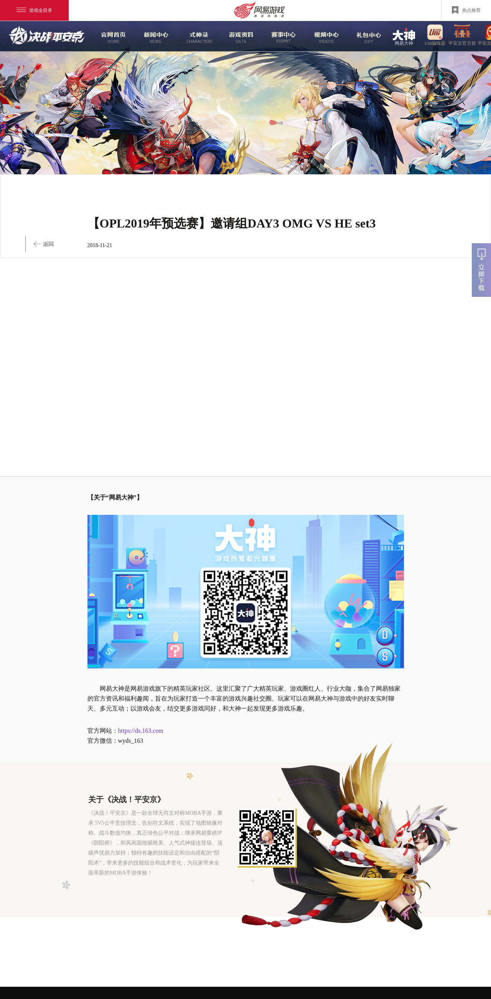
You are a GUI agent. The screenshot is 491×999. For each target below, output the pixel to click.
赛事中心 (280, 36)
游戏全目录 (34, 10)
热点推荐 (466, 10)
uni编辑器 (435, 36)
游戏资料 (237, 36)
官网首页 (109, 36)
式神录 (194, 36)
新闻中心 (152, 36)
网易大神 (404, 36)
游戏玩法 (365, 36)
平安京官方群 (462, 36)
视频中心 (322, 36)
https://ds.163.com (140, 730)
